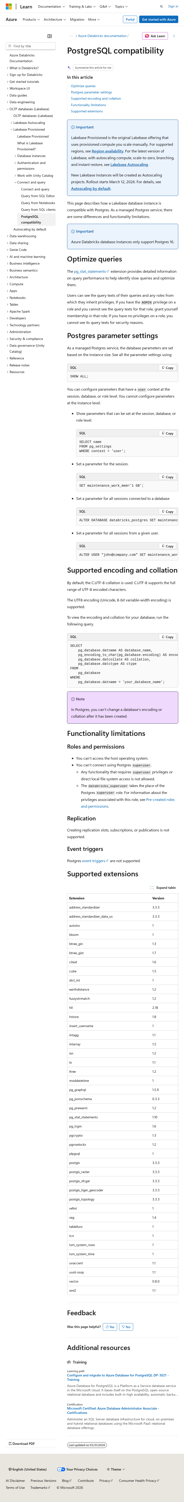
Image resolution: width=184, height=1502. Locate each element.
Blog (65, 1480)
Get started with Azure (159, 19)
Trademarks (38, 1487)
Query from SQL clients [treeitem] (38, 209)
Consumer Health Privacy (137, 1480)
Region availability (107, 150)
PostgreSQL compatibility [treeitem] (31, 219)
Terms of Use (15, 1487)
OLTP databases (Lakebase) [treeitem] (33, 115)
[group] (127, 520)
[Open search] (161, 6)
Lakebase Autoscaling (129, 164)
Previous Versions (43, 1480)
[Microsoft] (9, 6)
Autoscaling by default (90, 188)
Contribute (86, 1480)
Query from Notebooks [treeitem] (38, 202)
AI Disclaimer (15, 1480)
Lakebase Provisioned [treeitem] (33, 136)
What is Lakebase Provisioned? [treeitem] (30, 146)
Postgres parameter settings (91, 92)
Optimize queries (83, 86)
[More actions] (174, 36)
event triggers (93, 860)
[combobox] (31, 46)
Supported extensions (87, 111)
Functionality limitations (88, 105)
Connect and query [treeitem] (35, 189)
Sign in (173, 6)
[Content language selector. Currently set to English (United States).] (28, 1469)
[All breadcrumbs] (71, 36)
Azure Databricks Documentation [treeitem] (22, 58)
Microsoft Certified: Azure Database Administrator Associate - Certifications (113, 1410)
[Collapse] (50, 36)
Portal (130, 19)
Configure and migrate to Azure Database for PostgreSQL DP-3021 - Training (118, 1377)
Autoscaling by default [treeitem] (29, 229)
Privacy (104, 1480)
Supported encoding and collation (96, 98)
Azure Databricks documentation (102, 35)
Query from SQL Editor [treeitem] (38, 196)
